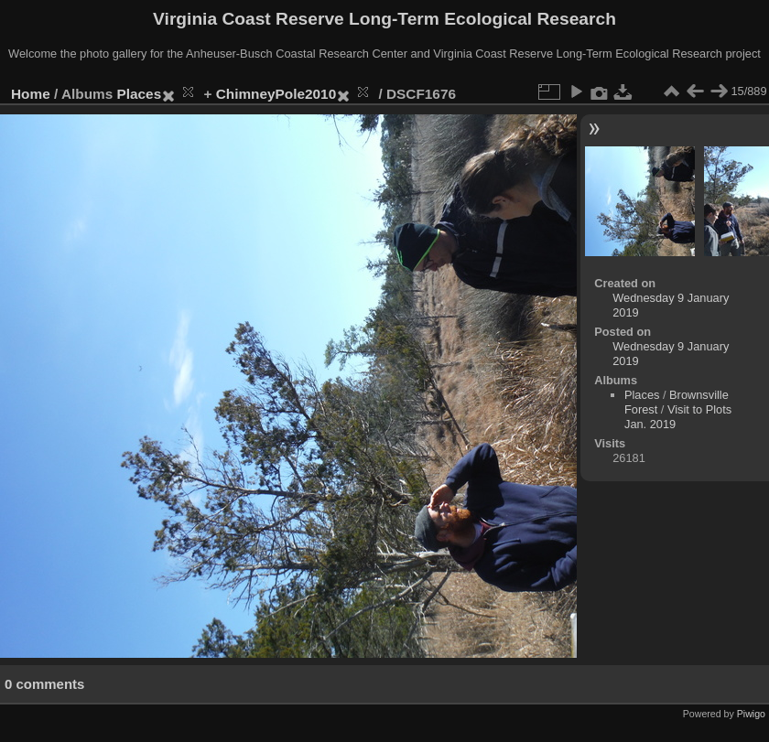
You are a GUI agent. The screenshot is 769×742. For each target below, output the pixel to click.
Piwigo (751, 713)
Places (139, 94)
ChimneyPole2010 (276, 94)
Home (30, 94)
